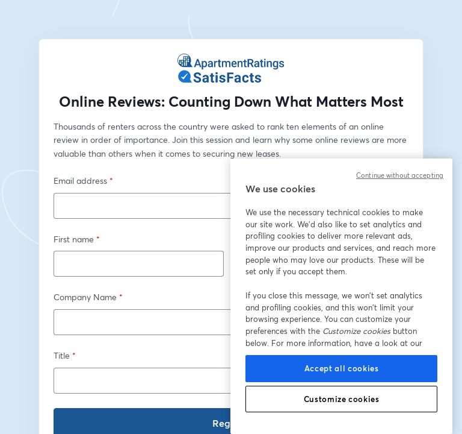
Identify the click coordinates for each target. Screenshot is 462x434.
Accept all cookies (341, 368)
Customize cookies (342, 399)
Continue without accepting (399, 175)
